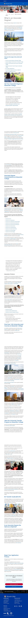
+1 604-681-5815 (17, 599)
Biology (13, 386)
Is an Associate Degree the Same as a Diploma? (13, 69)
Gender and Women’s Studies (9, 382)
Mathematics (12, 410)
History (9, 378)
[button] (14, 1)
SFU (11, 454)
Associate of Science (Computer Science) (12, 312)
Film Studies (10, 377)
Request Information (14, 584)
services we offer (16, 132)
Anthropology (6, 352)
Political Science (13, 363)
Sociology (19, 355)
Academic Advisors (13, 238)
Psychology (12, 380)
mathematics (16, 283)
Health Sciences (20, 388)
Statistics (17, 410)
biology (16, 282)
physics (11, 283)
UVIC (9, 454)
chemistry (19, 282)
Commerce (6, 413)
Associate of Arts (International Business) (12, 223)
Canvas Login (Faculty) (7, 610)
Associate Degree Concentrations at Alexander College (14, 61)
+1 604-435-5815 (6, 599)
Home (7, 14)
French (19, 405)
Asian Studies (19, 353)
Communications (16, 379)
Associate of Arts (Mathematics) (11, 227)
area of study (10, 282)
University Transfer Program (10, 425)
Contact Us (5, 607)
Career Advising (8, 164)
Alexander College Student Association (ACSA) (15, 138)
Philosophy (19, 357)
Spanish (10, 406)
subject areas (17, 330)
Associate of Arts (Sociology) (10, 231)
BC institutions (18, 542)
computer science (7, 283)
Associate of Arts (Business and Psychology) (13, 221)
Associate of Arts (8, 218)
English (13, 403)
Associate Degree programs (18, 569)
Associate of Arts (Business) (10, 220)
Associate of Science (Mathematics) (11, 310)
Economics (13, 414)
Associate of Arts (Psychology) (10, 230)
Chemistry (6, 388)
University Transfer (10, 29)
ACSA (17, 243)
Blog (9, 14)
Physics (5, 387)
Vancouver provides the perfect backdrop (11, 489)
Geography (16, 360)
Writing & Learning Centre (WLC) (11, 134)
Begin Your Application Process (10, 71)
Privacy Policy (6, 609)
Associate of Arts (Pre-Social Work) (11, 228)
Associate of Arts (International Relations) (12, 224)
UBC (7, 454)
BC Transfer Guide (9, 299)
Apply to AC (14, 586)
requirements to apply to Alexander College (16, 563)
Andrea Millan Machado (8, 244)
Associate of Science (9, 309)
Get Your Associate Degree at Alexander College (13, 60)
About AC (12, 14)
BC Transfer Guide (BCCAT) (10, 68)
